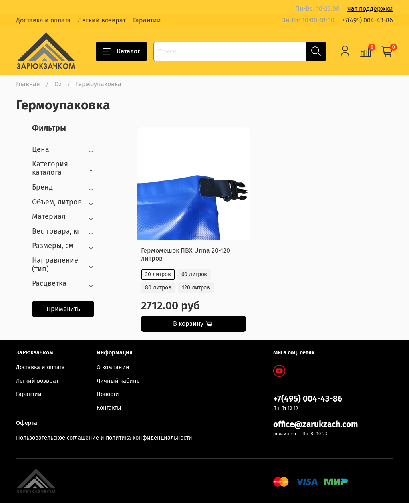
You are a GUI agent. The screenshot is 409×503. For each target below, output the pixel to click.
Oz (58, 84)
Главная (28, 84)
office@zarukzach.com (315, 425)
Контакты (109, 407)
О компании (113, 367)
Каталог (121, 51)
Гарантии (147, 20)
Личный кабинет (119, 381)
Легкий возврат (102, 20)
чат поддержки (370, 8)
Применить (63, 309)
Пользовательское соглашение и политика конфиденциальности (104, 437)
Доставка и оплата (43, 20)
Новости (108, 394)
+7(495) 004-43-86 (367, 20)
